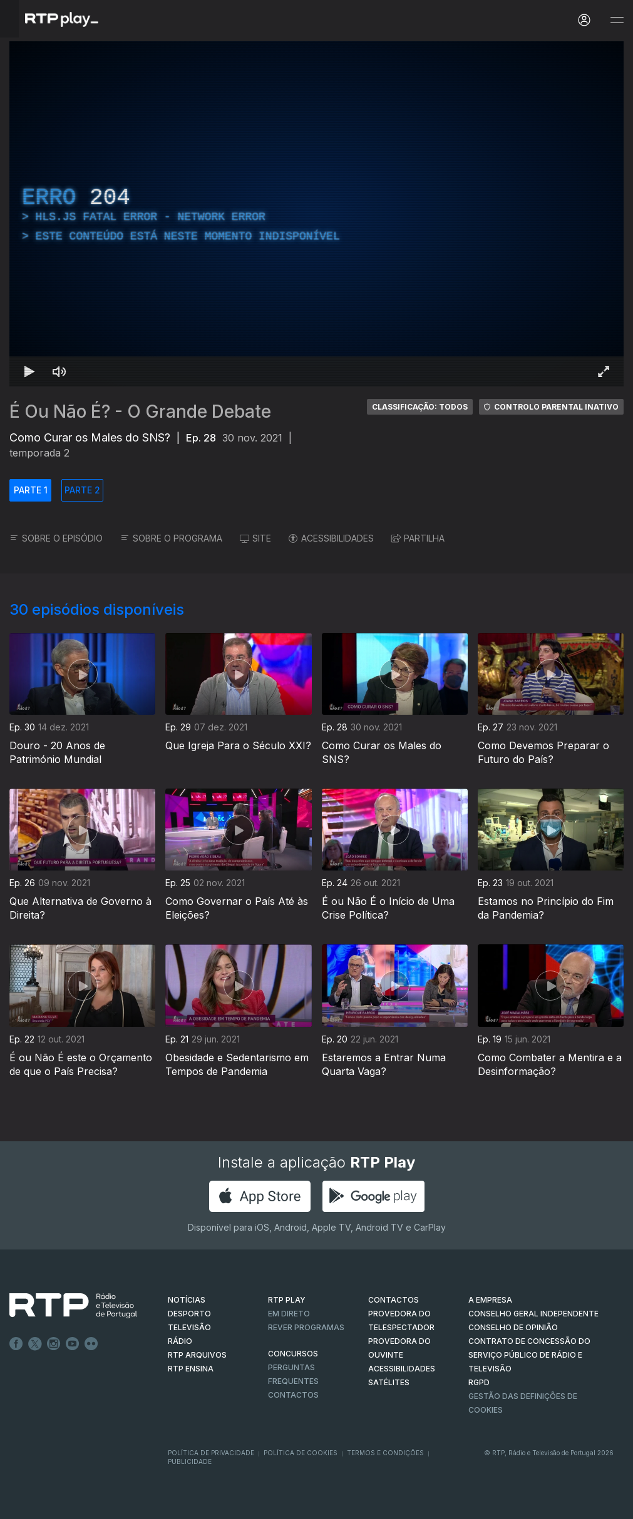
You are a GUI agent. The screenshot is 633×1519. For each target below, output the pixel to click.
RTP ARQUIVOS (197, 1355)
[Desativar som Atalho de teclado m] (59, 371)
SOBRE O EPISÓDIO (56, 538)
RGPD (479, 1382)
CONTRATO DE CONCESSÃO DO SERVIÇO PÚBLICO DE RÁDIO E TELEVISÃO (529, 1354)
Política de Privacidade (211, 1452)
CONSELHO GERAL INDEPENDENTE (533, 1313)
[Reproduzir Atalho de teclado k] (29, 371)
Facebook (16, 1344)
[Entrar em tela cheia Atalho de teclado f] (604, 371)
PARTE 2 (82, 490)
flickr (91, 1344)
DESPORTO (189, 1313)
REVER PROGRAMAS (306, 1327)
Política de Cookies (300, 1452)
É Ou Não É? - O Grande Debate (140, 411)
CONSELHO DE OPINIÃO (513, 1327)
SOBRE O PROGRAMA (171, 538)
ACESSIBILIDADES (331, 538)
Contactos (293, 1395)
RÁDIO (180, 1341)
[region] (316, 213)
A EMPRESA (490, 1300)
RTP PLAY (287, 1300)
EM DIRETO (289, 1313)
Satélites (388, 1382)
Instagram (54, 1344)
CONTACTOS (393, 1300)
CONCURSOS (293, 1353)
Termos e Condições (385, 1452)
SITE (255, 538)
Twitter (35, 1344)
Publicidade (190, 1461)
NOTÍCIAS (186, 1300)
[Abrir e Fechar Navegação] (616, 20)
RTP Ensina (191, 1368)
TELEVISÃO (189, 1327)
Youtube (73, 1344)
